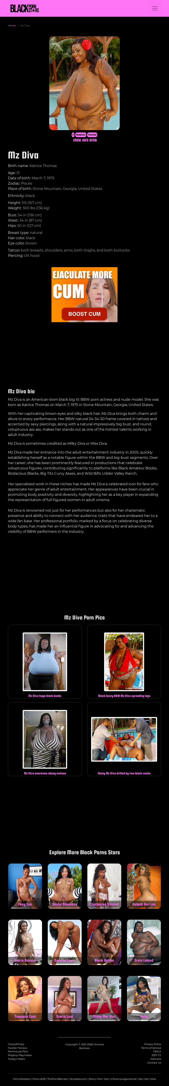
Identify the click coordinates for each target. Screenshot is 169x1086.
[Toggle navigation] (155, 8)
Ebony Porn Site (99, 1078)
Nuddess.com (78, 1078)
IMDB (77, 140)
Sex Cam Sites (147, 1078)
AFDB (93, 140)
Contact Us (154, 1062)
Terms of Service (151, 1047)
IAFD (85, 140)
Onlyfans (81, 134)
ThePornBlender (57, 1078)
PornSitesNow (22, 1078)
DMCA (157, 1051)
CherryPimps (16, 1044)
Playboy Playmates (20, 1055)
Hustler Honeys (17, 1047)
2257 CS (156, 1055)
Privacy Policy (152, 1044)
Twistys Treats (16, 1058)
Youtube (92, 134)
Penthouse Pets (18, 1051)
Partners (156, 1058)
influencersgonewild (123, 1078)
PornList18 (39, 1078)
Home (12, 25)
